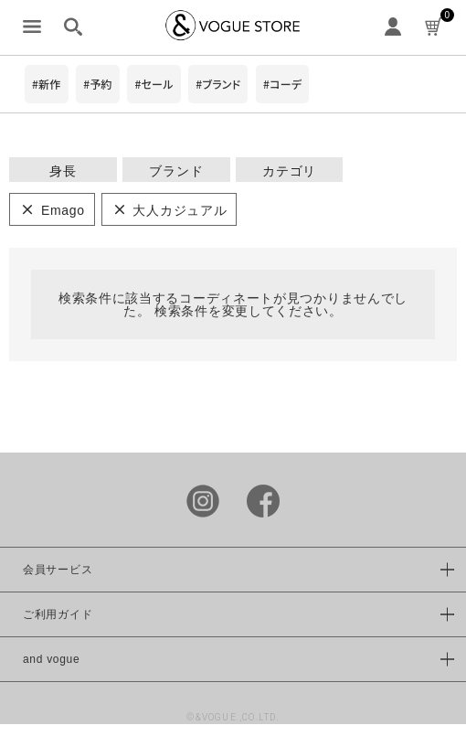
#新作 (46, 83)
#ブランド (218, 83)
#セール (153, 83)
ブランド (176, 171)
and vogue (51, 659)
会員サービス (57, 569)
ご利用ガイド (57, 614)
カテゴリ (289, 171)
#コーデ (282, 83)
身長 (62, 171)
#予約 (97, 83)
